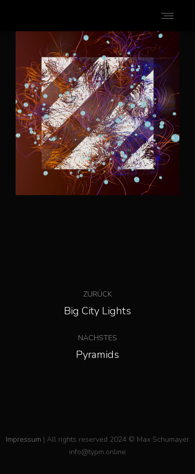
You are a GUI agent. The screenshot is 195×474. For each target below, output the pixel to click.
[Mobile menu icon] (167, 15)
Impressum (23, 439)
